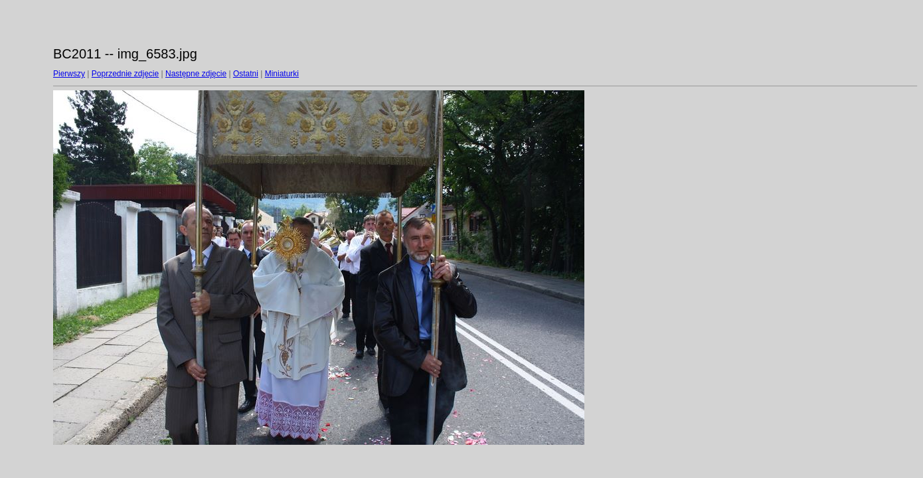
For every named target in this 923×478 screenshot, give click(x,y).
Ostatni (245, 73)
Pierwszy (69, 73)
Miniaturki (282, 73)
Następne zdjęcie (195, 73)
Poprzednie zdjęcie (125, 73)
